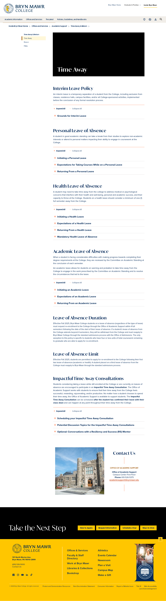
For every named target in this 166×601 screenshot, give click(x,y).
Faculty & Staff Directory (75, 556)
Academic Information (13, 19)
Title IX (138, 586)
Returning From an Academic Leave (74, 303)
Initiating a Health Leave (68, 216)
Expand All (60, 109)
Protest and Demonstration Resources (56, 586)
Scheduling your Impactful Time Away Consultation (83, 418)
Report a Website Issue (125, 586)
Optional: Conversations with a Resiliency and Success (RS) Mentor (92, 431)
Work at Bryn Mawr (78, 563)
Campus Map (105, 570)
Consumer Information (106, 586)
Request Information (107, 528)
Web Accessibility (150, 586)
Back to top (160, 539)
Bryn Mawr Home (114, 5)
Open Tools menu (150, 20)
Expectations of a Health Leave (72, 223)
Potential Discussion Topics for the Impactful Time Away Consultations (93, 425)
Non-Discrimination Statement (84, 586)
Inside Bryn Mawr (150, 5)
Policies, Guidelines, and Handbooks (71, 19)
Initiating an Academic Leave (71, 290)
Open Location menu (144, 20)
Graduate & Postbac (131, 5)
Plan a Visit (104, 565)
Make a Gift (104, 575)
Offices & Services (77, 550)
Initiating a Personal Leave (69, 158)
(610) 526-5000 (18, 564)
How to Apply (86, 528)
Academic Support (59, 26)
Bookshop (73, 573)
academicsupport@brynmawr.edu (124, 480)
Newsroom (104, 560)
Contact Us (16, 566)
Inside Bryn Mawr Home (18, 26)
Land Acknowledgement (148, 589)
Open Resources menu (155, 20)
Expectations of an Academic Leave (74, 296)
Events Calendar (107, 555)
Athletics (103, 550)
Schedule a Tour (130, 528)
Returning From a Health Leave (72, 230)
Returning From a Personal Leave (73, 171)
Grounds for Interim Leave (69, 116)
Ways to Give (148, 528)
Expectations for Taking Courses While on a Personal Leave (87, 164)
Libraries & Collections (80, 568)
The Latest (49, 19)
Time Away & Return (79, 26)
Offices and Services (34, 19)
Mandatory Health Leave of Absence (75, 236)
